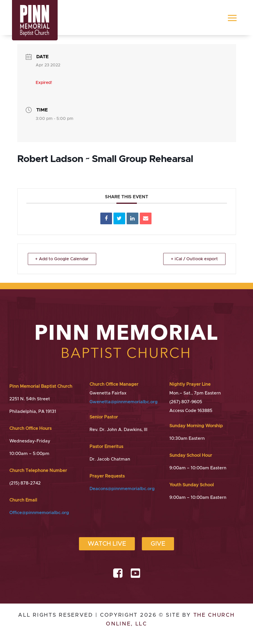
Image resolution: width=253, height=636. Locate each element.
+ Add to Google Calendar (64, 259)
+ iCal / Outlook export (193, 259)
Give (158, 544)
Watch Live (107, 544)
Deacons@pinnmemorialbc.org (122, 489)
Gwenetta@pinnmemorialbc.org (124, 402)
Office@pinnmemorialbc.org (39, 513)
